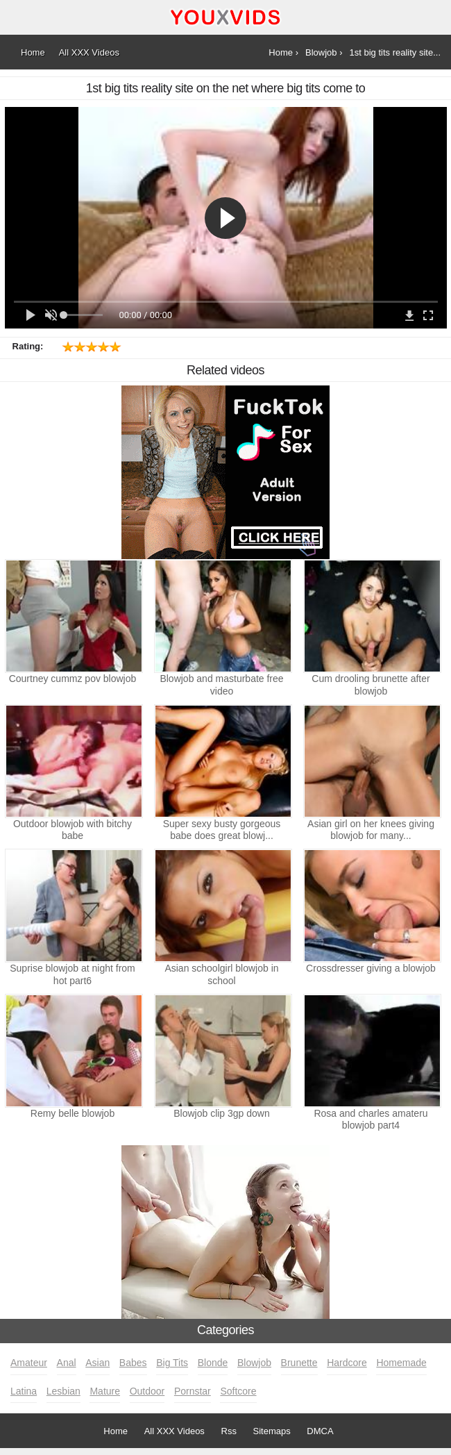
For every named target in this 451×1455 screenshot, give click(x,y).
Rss (229, 1431)
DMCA (320, 1431)
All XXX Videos (174, 1431)
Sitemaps (272, 1431)
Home (115, 1431)
